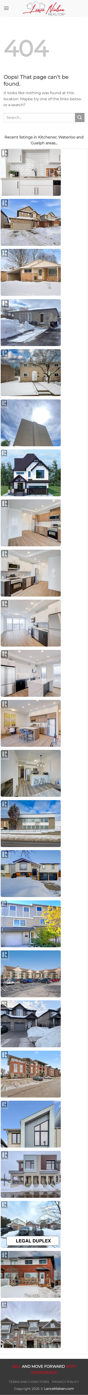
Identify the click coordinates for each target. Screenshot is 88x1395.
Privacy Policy (65, 1381)
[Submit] (79, 117)
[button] (6, 8)
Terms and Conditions (29, 1381)
